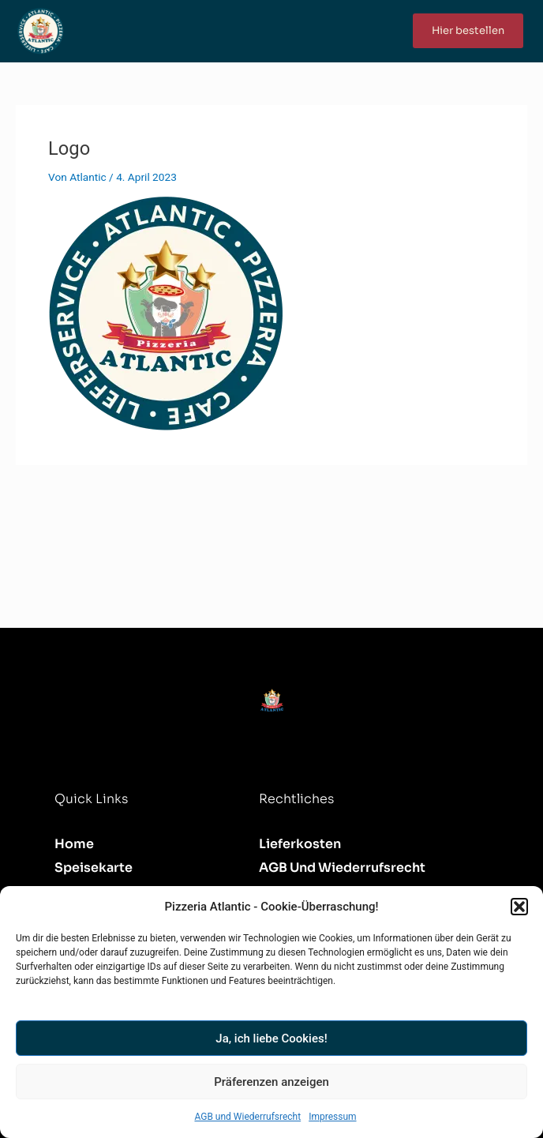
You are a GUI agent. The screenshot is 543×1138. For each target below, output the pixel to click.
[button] (519, 907)
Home (74, 844)
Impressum (332, 1116)
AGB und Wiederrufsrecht (247, 1116)
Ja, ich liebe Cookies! (271, 1038)
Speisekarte (93, 867)
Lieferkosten (300, 844)
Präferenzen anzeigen (271, 1082)
